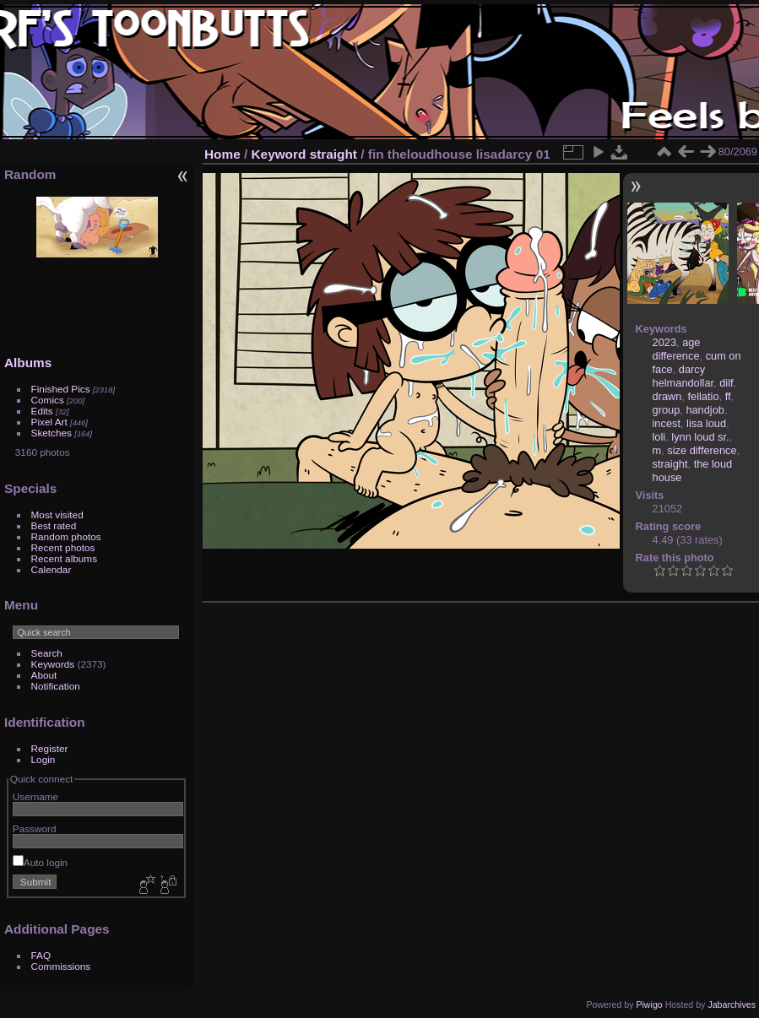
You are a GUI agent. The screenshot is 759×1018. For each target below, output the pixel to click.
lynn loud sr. (700, 436)
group (666, 409)
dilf (726, 382)
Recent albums (64, 558)
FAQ (41, 955)
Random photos (66, 536)
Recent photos (63, 547)
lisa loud (706, 423)
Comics (47, 399)
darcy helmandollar (683, 376)
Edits (42, 410)
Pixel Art (49, 421)
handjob (705, 409)
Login (43, 759)
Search (46, 652)
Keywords (53, 663)
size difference (701, 450)
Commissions (61, 966)
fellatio (703, 396)
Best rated (54, 525)
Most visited (57, 514)
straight (333, 154)
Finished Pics (60, 388)
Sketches (51, 432)
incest (666, 423)
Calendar (51, 569)
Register (49, 748)
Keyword (279, 154)
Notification (55, 685)
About (44, 674)
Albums (28, 362)
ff (728, 396)
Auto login (40, 862)
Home (222, 154)
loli (659, 436)
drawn (667, 396)
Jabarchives (731, 1004)
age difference (677, 349)
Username (35, 796)
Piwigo (649, 1004)
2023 (664, 342)
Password (35, 828)
